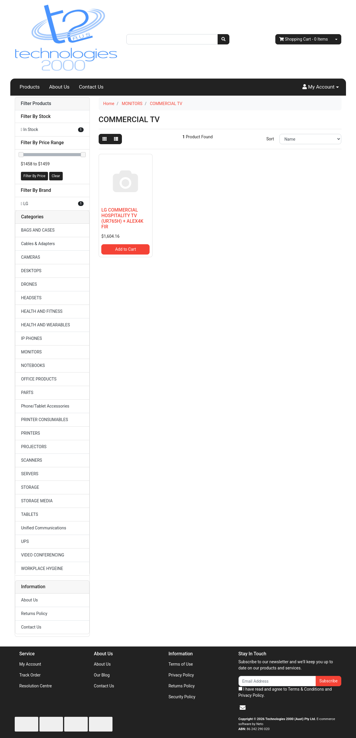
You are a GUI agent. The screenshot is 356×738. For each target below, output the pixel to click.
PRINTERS (30, 433)
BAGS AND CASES (38, 230)
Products (30, 87)
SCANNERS (31, 460)
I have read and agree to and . (285, 692)
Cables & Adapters (38, 243)
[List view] (116, 139)
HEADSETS (31, 297)
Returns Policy (34, 613)
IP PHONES (31, 338)
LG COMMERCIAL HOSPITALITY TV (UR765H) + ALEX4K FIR (122, 218)
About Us (59, 87)
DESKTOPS (31, 270)
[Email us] (243, 707)
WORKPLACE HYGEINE (42, 568)
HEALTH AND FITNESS (42, 311)
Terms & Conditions (306, 689)
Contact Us (91, 87)
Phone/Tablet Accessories (45, 406)
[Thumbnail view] (104, 139)
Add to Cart (125, 249)
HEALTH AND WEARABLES (45, 325)
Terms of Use (180, 664)
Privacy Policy (181, 675)
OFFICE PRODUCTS (39, 379)
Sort (270, 139)
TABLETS (29, 514)
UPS (25, 541)
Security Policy (181, 696)
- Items (303, 39)
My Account (30, 664)
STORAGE (30, 487)
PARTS (27, 392)
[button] (320, 87)
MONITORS (31, 352)
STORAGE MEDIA (37, 500)
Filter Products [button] (36, 103)
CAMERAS (30, 257)
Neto (259, 724)
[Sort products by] (310, 139)
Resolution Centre (35, 686)
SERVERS (30, 473)
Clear (56, 176)
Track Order (30, 675)
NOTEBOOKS (33, 365)
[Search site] (223, 39)
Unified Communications (43, 528)
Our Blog (102, 675)
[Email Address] (277, 681)
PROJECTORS (34, 446)
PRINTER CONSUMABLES (44, 419)
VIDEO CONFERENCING (42, 555)
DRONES (29, 284)
